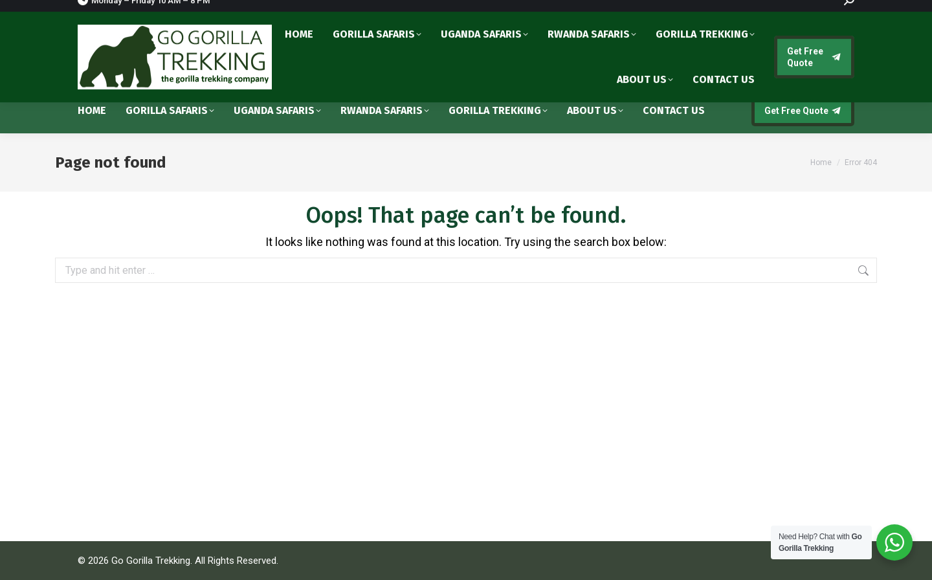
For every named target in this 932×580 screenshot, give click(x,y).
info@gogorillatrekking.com (778, 60)
